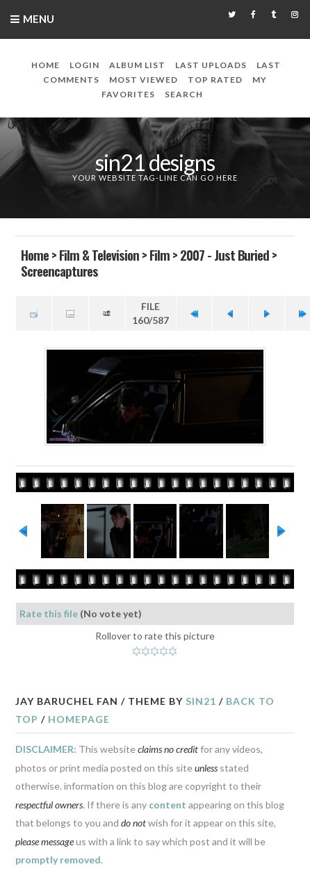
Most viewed (143, 79)
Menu (38, 19)
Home (45, 65)
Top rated (215, 79)
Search (184, 94)
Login (84, 65)
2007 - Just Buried (224, 254)
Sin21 (201, 701)
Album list (137, 65)
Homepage (79, 719)
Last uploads (211, 65)
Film (159, 254)
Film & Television (99, 254)
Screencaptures (59, 270)
